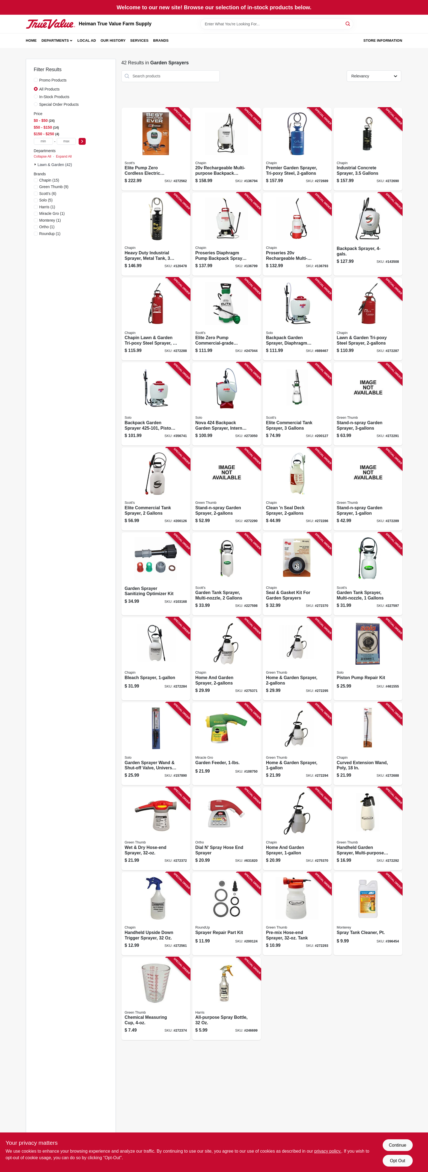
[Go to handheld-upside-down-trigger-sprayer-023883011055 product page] (155, 913)
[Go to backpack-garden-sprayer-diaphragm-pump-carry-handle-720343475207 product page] (297, 319)
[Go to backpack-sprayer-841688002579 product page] (368, 234)
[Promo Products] (36, 80)
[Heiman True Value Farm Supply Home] (50, 24)
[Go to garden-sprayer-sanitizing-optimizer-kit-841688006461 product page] (155, 574)
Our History (113, 40)
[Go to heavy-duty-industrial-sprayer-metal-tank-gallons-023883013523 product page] (155, 234)
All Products (49, 89)
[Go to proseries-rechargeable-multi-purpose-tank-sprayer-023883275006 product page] (297, 234)
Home (31, 40)
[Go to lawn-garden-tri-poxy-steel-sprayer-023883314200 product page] (368, 319)
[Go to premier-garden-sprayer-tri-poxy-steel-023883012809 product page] (297, 149)
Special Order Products (59, 104)
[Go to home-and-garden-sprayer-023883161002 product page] (297, 828)
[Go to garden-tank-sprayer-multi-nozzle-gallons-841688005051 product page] (368, 574)
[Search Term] (276, 24)
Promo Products (53, 80)
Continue (397, 1145)
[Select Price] (82, 141)
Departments (55, 40)
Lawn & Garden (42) (55, 164)
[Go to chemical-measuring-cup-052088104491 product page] (155, 998)
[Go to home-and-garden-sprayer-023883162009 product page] (226, 658)
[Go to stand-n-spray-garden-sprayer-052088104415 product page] (226, 489)
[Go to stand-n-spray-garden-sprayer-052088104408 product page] (368, 489)
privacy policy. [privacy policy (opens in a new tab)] (327, 1151)
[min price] (43, 141)
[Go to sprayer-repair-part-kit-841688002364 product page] (226, 913)
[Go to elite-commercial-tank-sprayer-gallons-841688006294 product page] (155, 489)
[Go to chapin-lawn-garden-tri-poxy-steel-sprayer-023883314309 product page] (155, 319)
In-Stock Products (54, 96)
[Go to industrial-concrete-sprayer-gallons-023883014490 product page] (368, 149)
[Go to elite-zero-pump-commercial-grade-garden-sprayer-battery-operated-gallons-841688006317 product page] (226, 319)
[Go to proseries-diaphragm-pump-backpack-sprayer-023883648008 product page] (226, 234)
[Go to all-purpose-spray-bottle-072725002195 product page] (226, 998)
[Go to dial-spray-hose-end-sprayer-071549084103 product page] (226, 828)
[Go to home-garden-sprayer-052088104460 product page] (297, 658)
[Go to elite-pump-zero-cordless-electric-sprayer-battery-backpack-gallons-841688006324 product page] (155, 149)
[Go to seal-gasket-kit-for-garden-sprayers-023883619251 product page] (297, 574)
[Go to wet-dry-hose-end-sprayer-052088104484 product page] (155, 828)
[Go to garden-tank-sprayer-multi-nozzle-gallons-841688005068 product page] (226, 574)
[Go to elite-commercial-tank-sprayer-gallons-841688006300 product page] (297, 403)
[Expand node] (36, 164)
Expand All (64, 156)
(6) (48, 193)
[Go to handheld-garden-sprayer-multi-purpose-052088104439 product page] (368, 828)
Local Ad (87, 40)
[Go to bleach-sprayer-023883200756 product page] (155, 658)
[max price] (66, 141)
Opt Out (397, 1160)
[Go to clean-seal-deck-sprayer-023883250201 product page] (297, 489)
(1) (47, 207)
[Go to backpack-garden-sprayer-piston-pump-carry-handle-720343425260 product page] (155, 403)
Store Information (382, 40)
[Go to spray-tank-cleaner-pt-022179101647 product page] (368, 913)
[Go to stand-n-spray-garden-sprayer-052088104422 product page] (368, 403)
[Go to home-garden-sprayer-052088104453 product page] (297, 743)
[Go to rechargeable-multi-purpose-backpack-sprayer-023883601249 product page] (226, 149)
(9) (54, 187)
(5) (46, 200)
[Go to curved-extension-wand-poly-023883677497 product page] (368, 743)
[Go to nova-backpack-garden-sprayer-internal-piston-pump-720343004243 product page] (226, 403)
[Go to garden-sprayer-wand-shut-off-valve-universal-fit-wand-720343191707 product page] (155, 743)
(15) (49, 180)
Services (139, 40)
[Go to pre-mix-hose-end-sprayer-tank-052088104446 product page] (297, 913)
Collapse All (42, 156)
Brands (161, 40)
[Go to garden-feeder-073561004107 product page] (226, 743)
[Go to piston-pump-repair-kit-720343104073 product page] (368, 658)
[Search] (348, 23)
